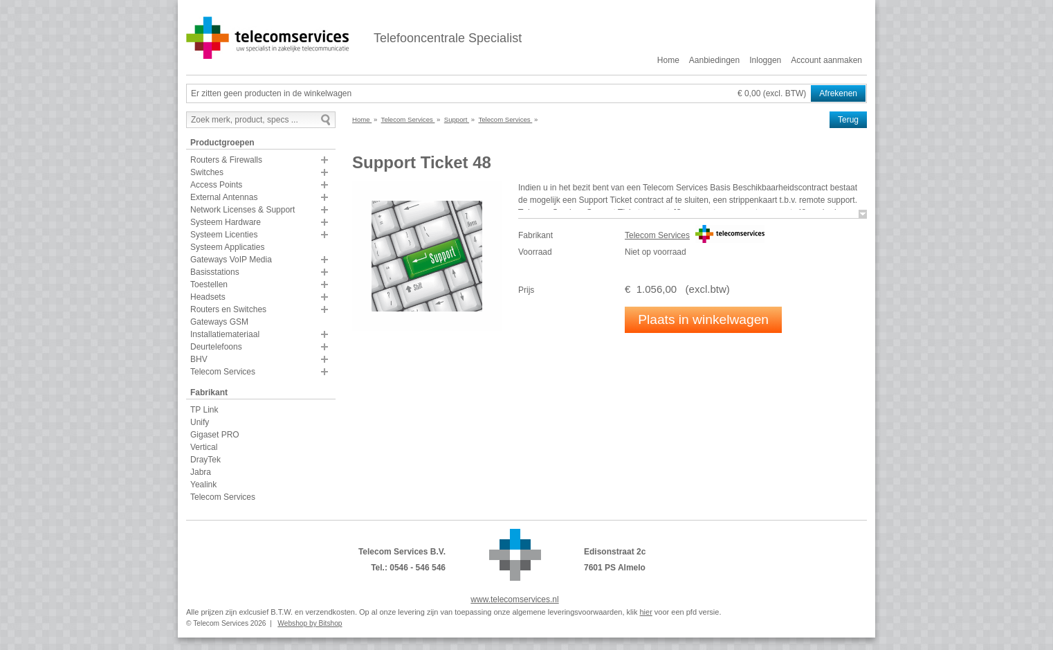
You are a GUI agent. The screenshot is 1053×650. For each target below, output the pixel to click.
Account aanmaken (826, 60)
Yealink (203, 484)
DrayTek (205, 459)
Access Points (216, 185)
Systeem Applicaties (227, 247)
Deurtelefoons (216, 347)
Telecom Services (222, 372)
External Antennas (223, 197)
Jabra (200, 472)
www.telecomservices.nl (514, 599)
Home (668, 60)
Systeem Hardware (225, 222)
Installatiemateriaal (224, 334)
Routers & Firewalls (226, 160)
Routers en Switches (228, 309)
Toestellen (209, 284)
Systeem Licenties (223, 235)
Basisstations (214, 272)
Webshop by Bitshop (309, 623)
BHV (199, 359)
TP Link (204, 410)
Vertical (203, 447)
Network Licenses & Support (242, 210)
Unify (199, 422)
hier (645, 612)
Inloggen (765, 60)
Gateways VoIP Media (231, 259)
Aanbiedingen (714, 60)
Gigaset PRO (214, 435)
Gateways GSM (219, 322)
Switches (206, 172)
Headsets (208, 297)
